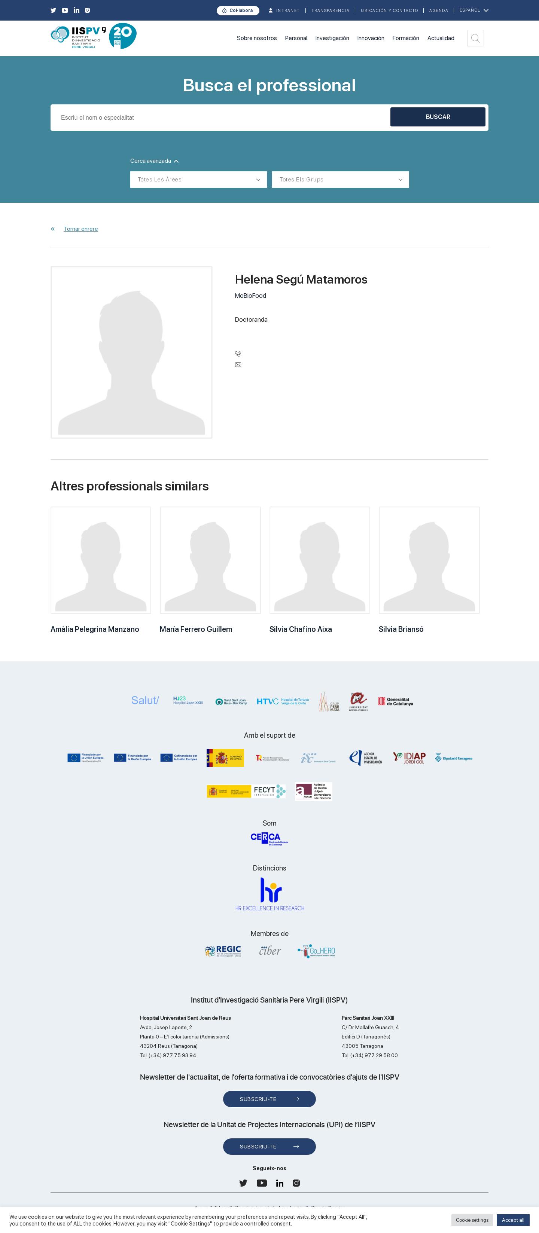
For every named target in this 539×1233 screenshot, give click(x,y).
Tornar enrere (81, 228)
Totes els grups (302, 179)
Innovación (370, 38)
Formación (406, 38)
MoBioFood (250, 295)
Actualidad (440, 38)
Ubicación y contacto (389, 10)
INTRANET (288, 10)
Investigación (332, 38)
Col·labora (241, 10)
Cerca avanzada (154, 160)
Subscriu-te (258, 1099)
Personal (296, 38)
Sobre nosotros (257, 38)
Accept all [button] (513, 1220)
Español (470, 10)
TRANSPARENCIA (330, 10)
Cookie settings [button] (472, 1220)
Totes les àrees (160, 179)
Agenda (438, 10)
